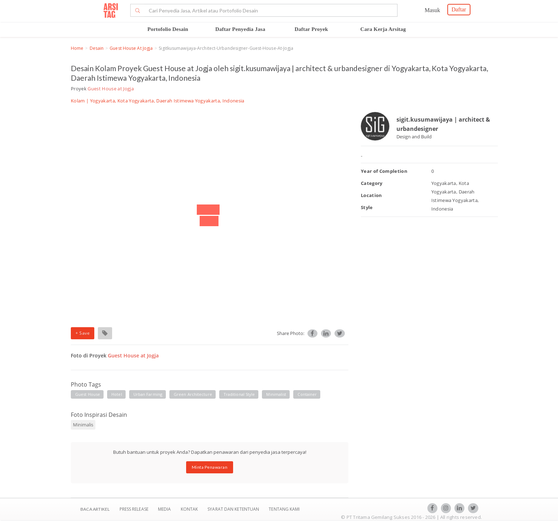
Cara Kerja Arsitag (383, 29)
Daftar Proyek (311, 29)
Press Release (133, 509)
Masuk (432, 10)
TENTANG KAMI (284, 509)
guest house (87, 394)
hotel (116, 394)
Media (165, 509)
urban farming (147, 394)
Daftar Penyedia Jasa (240, 29)
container (307, 394)
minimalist (276, 394)
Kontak (190, 509)
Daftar (459, 9)
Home (77, 48)
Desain (97, 48)
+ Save (82, 333)
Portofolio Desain (167, 29)
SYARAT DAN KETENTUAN (233, 509)
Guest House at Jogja (131, 48)
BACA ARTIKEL (95, 509)
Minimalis (83, 424)
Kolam (78, 100)
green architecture (193, 394)
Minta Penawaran (210, 467)
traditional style (239, 394)
